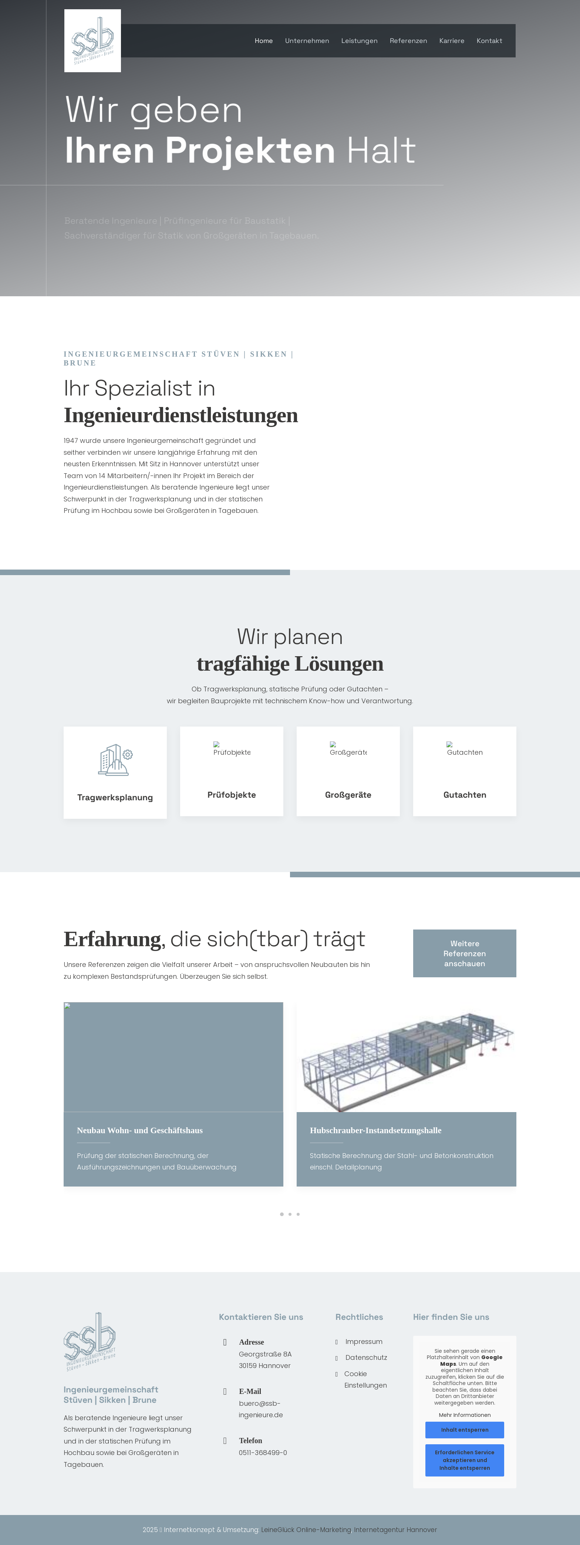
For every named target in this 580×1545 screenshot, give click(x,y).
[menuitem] (266, 40)
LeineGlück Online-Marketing (306, 1529)
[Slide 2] (290, 1214)
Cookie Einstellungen (365, 1379)
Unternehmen (307, 40)
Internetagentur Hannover (395, 1529)
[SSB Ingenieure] (92, 40)
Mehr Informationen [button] (465, 1415)
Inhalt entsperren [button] (465, 1429)
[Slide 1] (282, 1214)
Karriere (452, 40)
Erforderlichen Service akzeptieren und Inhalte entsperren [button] (465, 1459)
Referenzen (408, 40)
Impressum (363, 1341)
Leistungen (359, 40)
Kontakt (489, 40)
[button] (225, 1392)
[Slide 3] (298, 1214)
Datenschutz (366, 1357)
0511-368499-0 (263, 1452)
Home (264, 40)
